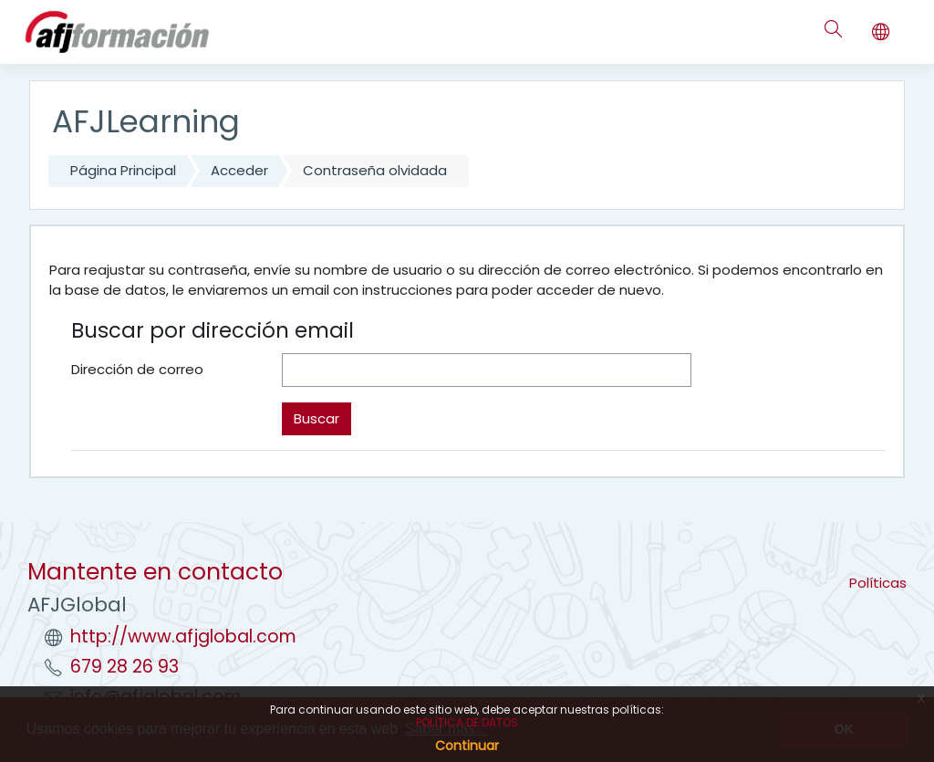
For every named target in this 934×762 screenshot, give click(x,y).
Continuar (467, 745)
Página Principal (123, 170)
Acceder (239, 170)
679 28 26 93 (124, 666)
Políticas (878, 582)
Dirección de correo (137, 369)
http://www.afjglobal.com (183, 636)
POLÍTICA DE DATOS (467, 722)
